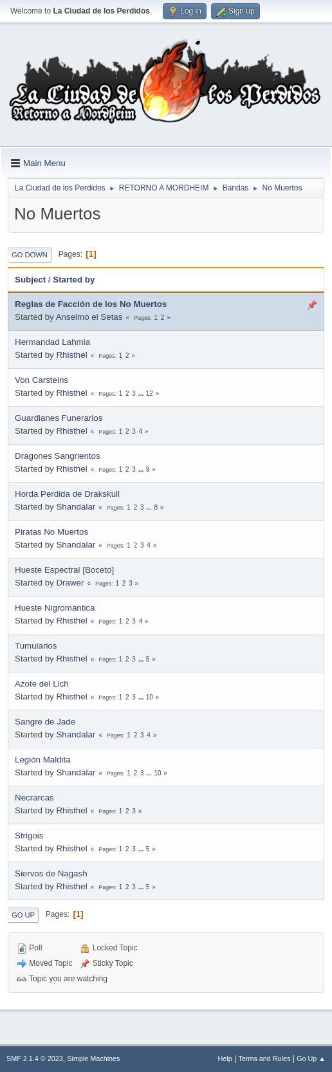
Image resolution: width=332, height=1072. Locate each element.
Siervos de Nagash (51, 873)
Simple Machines (93, 1058)
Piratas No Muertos (51, 532)
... (141, 393)
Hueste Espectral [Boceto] (64, 570)
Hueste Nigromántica (55, 608)
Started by (74, 279)
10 (149, 697)
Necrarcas (34, 797)
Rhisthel (71, 355)
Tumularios (36, 646)
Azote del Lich (42, 683)
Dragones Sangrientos (57, 456)
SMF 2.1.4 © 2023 (34, 1058)
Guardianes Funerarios (58, 418)
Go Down (30, 255)
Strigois (29, 835)
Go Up (23, 915)
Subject (30, 279)
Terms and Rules (265, 1058)
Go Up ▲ (311, 1058)
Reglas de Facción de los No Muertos (91, 304)
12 (149, 393)
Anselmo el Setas (89, 317)
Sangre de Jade (45, 721)
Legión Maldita (43, 759)
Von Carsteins (41, 380)
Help (225, 1058)
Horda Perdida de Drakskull (67, 494)
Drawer (70, 582)
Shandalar (75, 507)
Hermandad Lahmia (52, 342)
